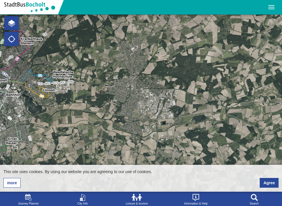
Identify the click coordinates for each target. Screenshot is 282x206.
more (12, 183)
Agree (269, 183)
